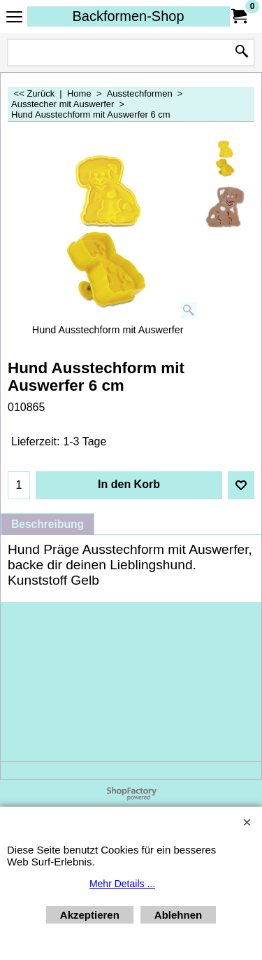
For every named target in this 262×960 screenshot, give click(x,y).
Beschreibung (47, 524)
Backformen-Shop (128, 16)
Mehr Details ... (122, 883)
